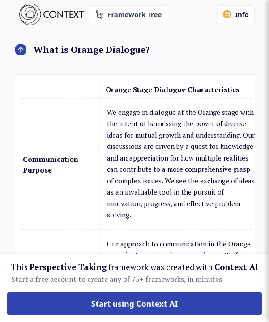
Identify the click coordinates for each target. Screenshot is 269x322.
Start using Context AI (134, 303)
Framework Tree (128, 14)
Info (236, 14)
